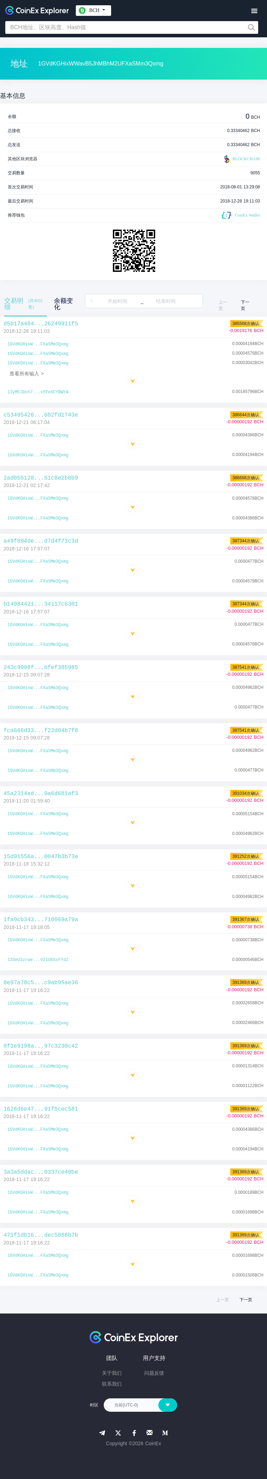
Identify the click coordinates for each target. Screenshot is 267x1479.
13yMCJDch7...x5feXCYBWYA (37, 392)
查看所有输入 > (27, 373)
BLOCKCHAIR (241, 159)
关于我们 (112, 1373)
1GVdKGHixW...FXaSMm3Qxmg (37, 344)
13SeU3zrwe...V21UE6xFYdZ (37, 959)
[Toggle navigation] (254, 11)
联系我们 (112, 1384)
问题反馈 (154, 1373)
